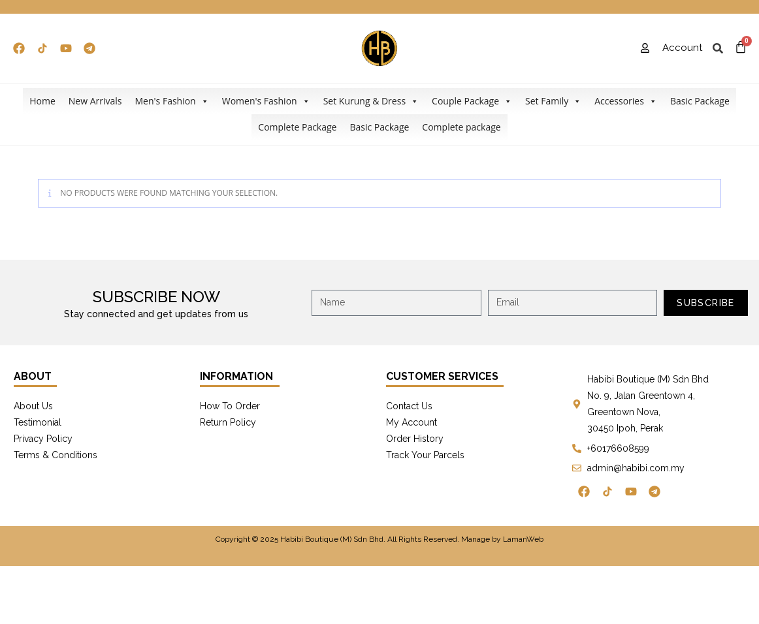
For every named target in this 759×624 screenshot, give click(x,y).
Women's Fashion (266, 101)
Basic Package (700, 101)
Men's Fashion (171, 101)
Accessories (625, 101)
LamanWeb (523, 539)
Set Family (553, 101)
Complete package (461, 127)
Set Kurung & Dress (371, 101)
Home (42, 101)
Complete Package (297, 127)
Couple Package (472, 101)
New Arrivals (95, 101)
